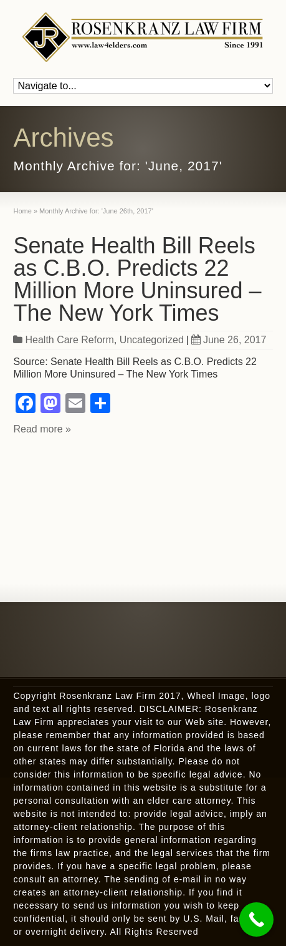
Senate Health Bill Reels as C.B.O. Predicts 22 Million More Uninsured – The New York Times (137, 279)
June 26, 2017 (228, 339)
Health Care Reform (69, 339)
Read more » (42, 429)
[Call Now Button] (256, 919)
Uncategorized (152, 339)
